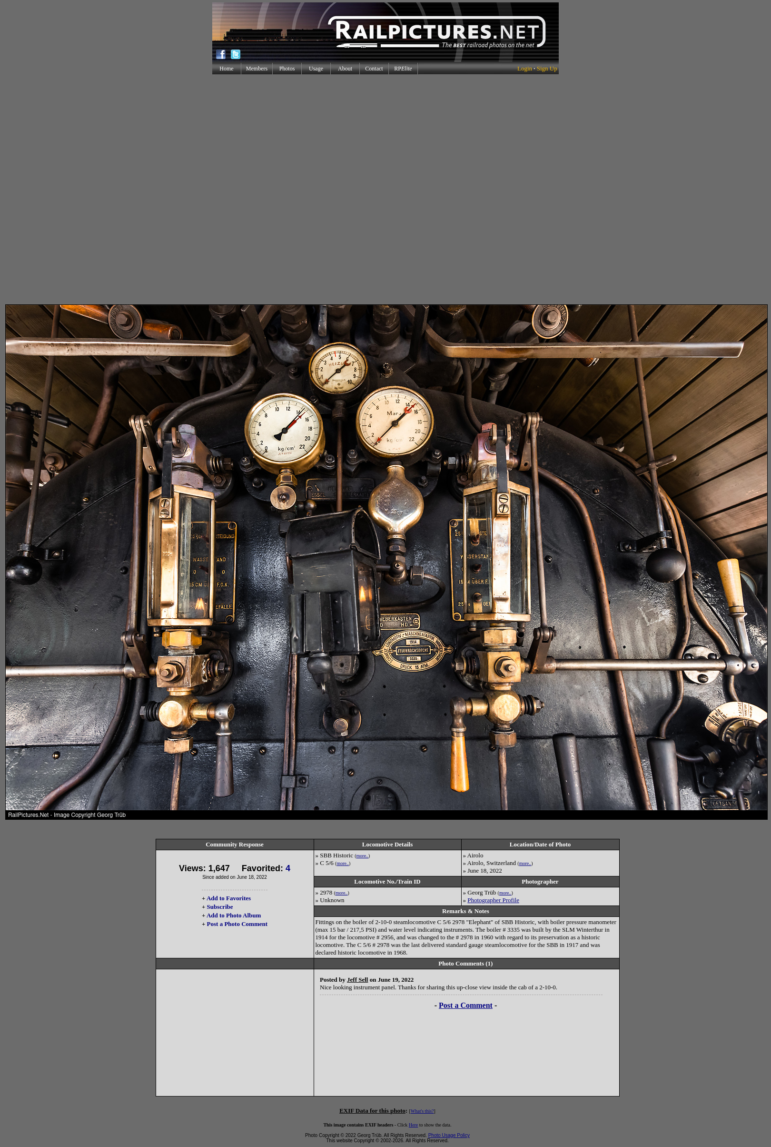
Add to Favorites (229, 898)
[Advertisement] (383, 189)
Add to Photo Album (234, 915)
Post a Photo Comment (237, 923)
